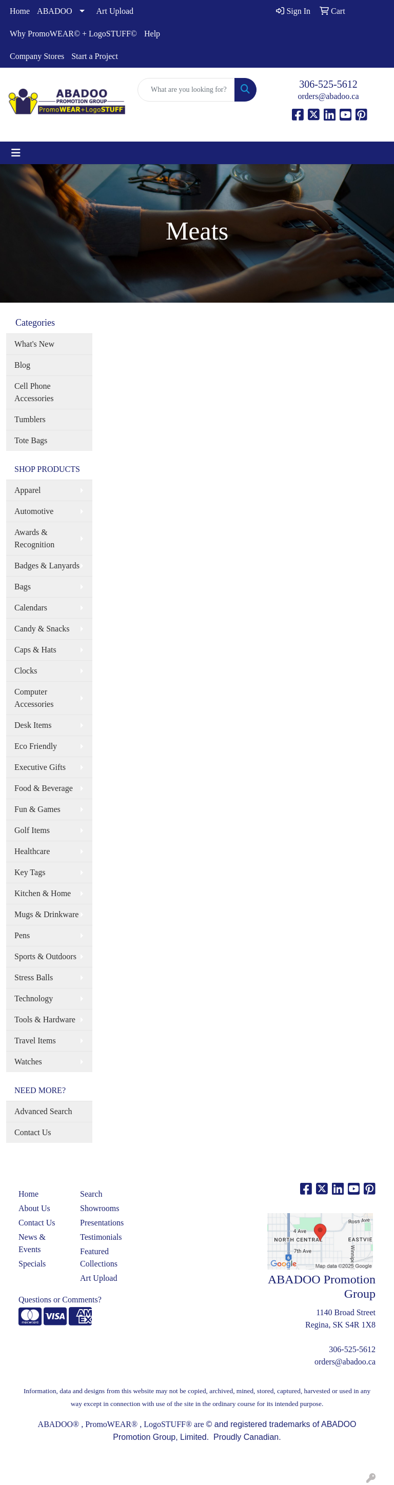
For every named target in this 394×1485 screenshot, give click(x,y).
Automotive (33, 511)
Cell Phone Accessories (33, 392)
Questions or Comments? (60, 1299)
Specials (32, 1263)
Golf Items (32, 830)
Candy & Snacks (42, 628)
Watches (28, 1061)
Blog (22, 365)
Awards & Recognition (34, 538)
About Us (34, 1208)
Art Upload (114, 11)
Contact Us (32, 1132)
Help (152, 33)
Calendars (30, 607)
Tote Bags (30, 440)
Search (91, 1194)
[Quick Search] (186, 90)
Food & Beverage (43, 788)
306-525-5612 (328, 84)
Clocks (25, 670)
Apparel (27, 490)
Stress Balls (33, 977)
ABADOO (54, 11)
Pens (22, 935)
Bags (22, 586)
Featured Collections (98, 1257)
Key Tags (29, 872)
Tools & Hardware (44, 1019)
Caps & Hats (35, 649)
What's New (34, 344)
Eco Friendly (35, 746)
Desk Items (32, 725)
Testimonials (101, 1237)
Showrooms (99, 1208)
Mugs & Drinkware (46, 914)
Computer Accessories (33, 697)
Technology (33, 998)
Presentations (102, 1222)
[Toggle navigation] (16, 153)
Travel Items (35, 1040)
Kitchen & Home (42, 893)
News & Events (32, 1243)
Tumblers (30, 419)
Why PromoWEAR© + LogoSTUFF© (73, 33)
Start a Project (94, 56)
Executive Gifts (40, 767)
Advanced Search (43, 1111)
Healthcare (32, 851)
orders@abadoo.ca (328, 96)
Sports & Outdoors (45, 956)
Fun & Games (37, 809)
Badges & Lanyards (47, 565)
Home (20, 11)
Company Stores (37, 56)
